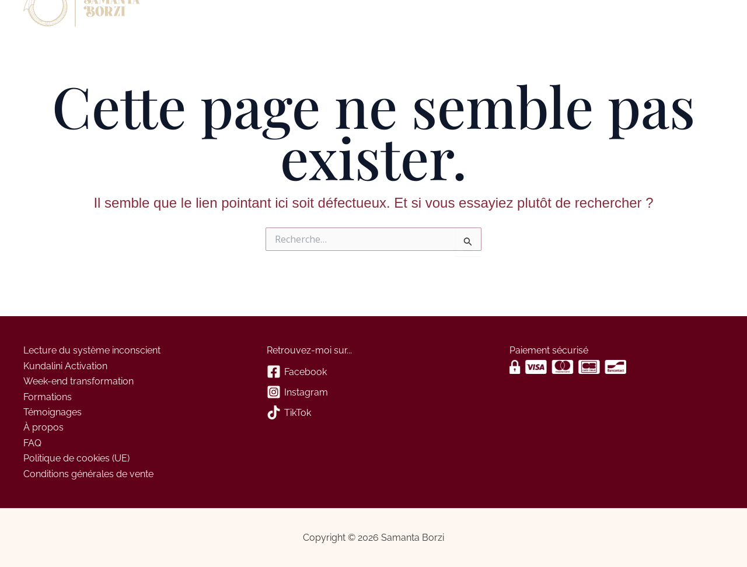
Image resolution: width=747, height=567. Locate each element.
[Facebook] (374, 372)
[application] (204, 16)
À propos (184, 16)
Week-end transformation (78, 381)
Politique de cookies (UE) (76, 458)
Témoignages (52, 412)
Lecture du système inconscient (91, 350)
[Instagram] (374, 393)
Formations (47, 396)
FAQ (32, 443)
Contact (240, 16)
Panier (283, 16)
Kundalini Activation (65, 366)
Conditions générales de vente (88, 474)
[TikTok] (374, 413)
